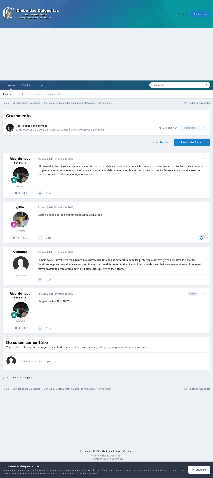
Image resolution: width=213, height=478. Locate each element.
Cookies (128, 451)
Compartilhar (168, 127)
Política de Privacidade (106, 451)
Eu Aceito (199, 469)
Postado (55, 158)
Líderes (43, 85)
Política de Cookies (88, 473)
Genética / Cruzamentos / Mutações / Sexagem (76, 129)
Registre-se (200, 14)
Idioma (85, 451)
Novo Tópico (160, 142)
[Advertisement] (106, 54)
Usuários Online (56, 94)
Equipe (38, 94)
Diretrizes (23, 94)
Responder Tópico (192, 142)
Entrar (182, 14)
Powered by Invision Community (106, 459)
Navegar (11, 87)
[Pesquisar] (166, 85)
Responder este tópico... (38, 361)
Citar (48, 193)
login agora (107, 347)
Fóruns (7, 94)
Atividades (27, 85)
